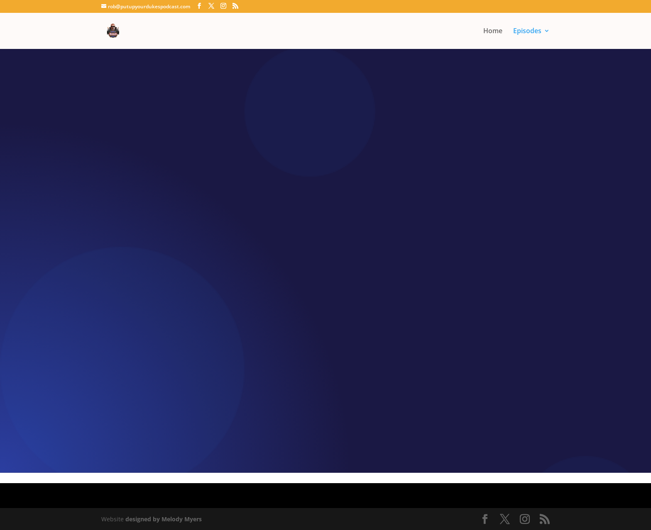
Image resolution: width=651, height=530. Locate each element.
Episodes (527, 31)
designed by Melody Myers (163, 519)
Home (492, 31)
